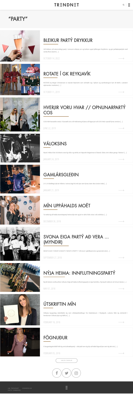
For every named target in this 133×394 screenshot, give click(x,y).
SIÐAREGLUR (27, 389)
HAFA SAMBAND (14, 391)
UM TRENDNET (13, 389)
